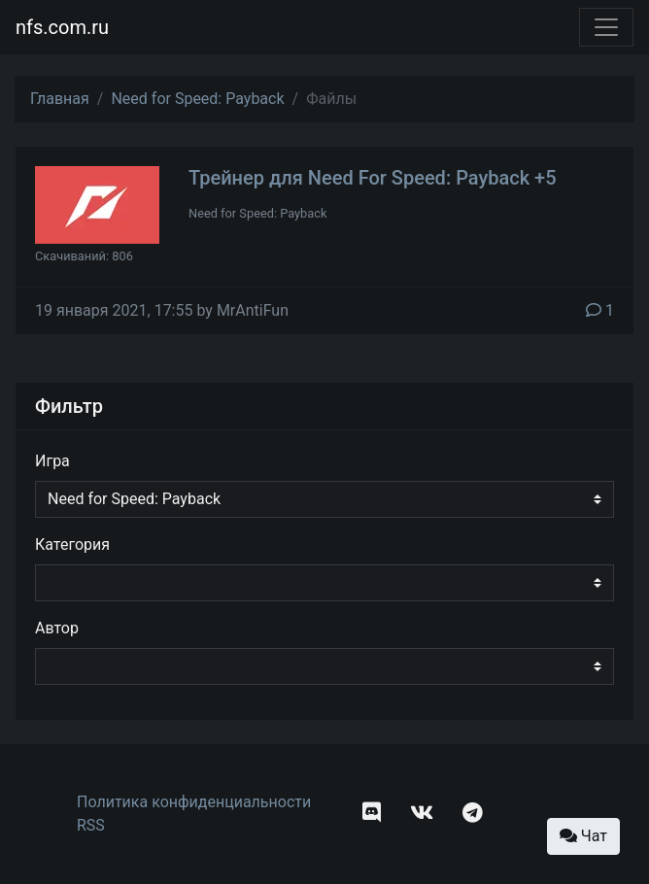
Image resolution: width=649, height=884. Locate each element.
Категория (72, 544)
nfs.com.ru (62, 27)
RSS (91, 825)
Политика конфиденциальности (194, 802)
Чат (583, 836)
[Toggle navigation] (606, 27)
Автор (57, 628)
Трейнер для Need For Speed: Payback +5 (372, 177)
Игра (52, 461)
